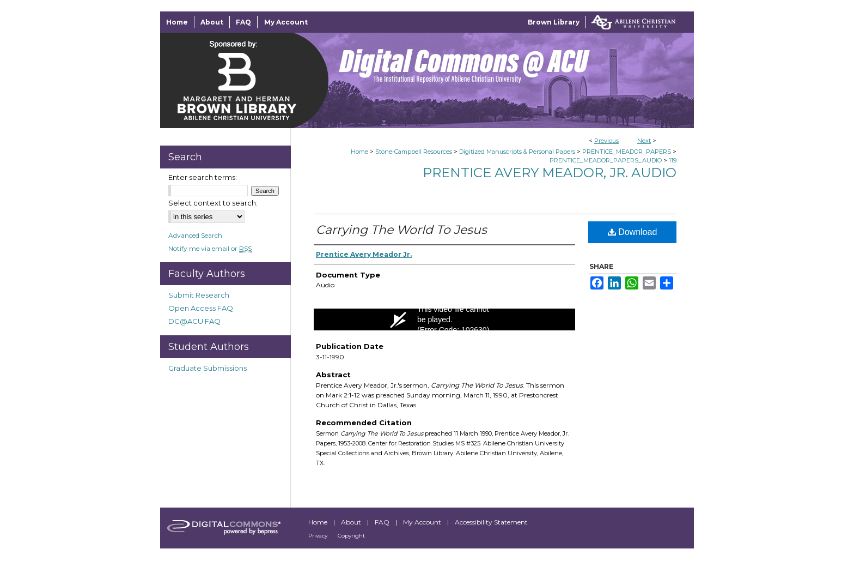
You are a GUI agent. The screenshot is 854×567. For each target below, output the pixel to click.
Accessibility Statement (491, 522)
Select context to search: (213, 202)
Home (359, 151)
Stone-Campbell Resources (413, 151)
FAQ (383, 522)
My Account (423, 522)
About (352, 522)
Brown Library (554, 22)
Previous (606, 140)
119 (672, 160)
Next (644, 140)
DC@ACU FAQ (194, 321)
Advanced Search (195, 235)
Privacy (318, 535)
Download (632, 232)
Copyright (351, 535)
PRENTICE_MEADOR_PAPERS (626, 151)
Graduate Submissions (207, 368)
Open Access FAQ (200, 308)
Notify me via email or (210, 248)
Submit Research (198, 295)
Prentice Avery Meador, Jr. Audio (549, 172)
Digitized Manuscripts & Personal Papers (517, 151)
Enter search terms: (202, 177)
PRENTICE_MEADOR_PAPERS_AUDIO (606, 160)
